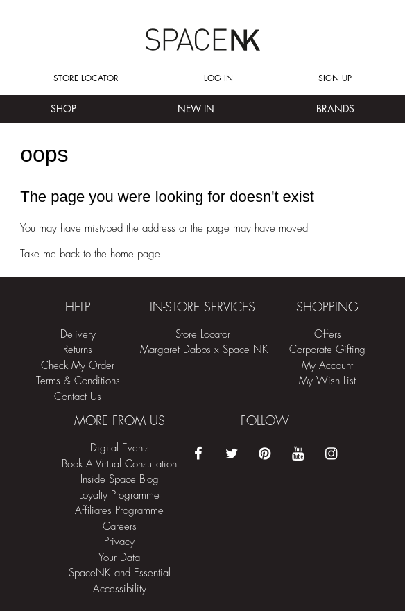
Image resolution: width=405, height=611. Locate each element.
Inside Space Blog (119, 479)
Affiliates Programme (119, 511)
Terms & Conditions (78, 381)
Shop (63, 109)
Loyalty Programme (119, 495)
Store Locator (86, 78)
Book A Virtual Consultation (119, 464)
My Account (327, 366)
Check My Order (77, 366)
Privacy (119, 542)
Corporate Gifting (327, 350)
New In (196, 109)
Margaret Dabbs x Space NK (204, 350)
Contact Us (77, 397)
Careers (120, 527)
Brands (335, 109)
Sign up (335, 78)
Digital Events (119, 448)
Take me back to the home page (90, 254)
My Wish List (327, 381)
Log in (218, 78)
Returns (77, 350)
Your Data (119, 558)
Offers (327, 334)
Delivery (78, 334)
